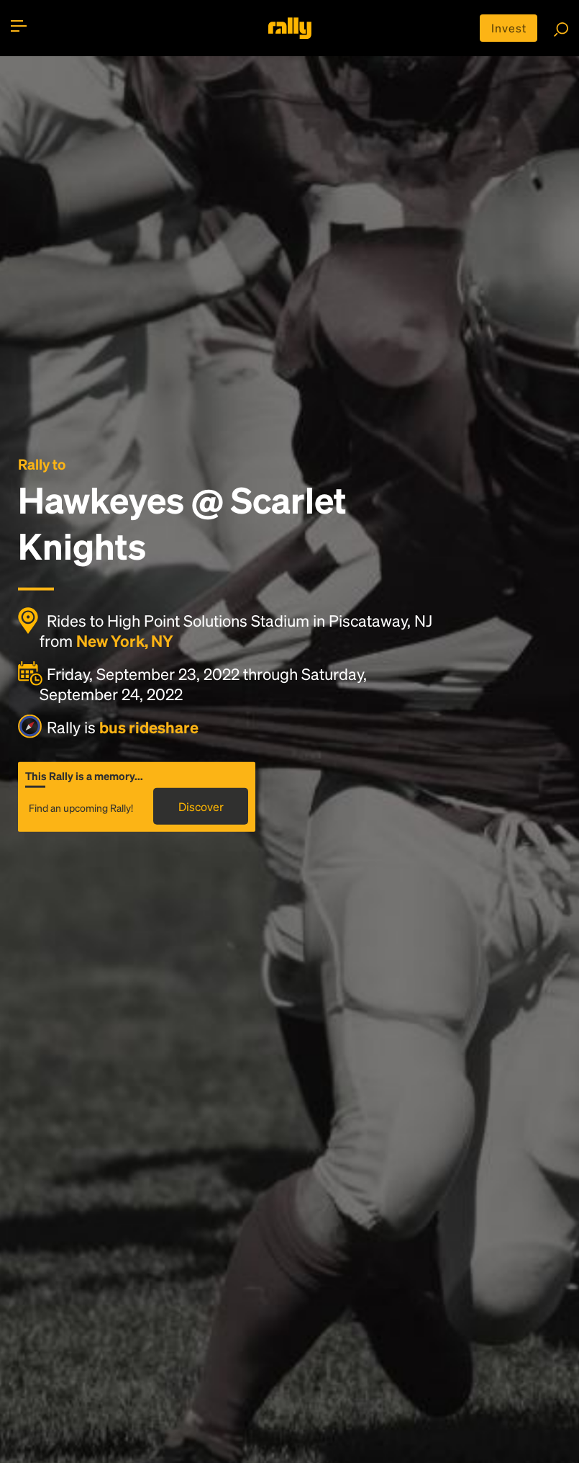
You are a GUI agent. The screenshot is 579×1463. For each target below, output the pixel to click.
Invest (508, 27)
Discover (201, 806)
